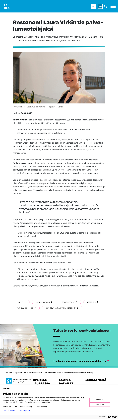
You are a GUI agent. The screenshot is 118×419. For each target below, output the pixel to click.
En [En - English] (100, 6)
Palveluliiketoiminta (26, 308)
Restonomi (92, 302)
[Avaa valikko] (114, 6)
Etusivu (9, 372)
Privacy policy (24, 411)
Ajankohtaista (20, 372)
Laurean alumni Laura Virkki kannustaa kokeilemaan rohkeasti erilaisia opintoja (61, 372)
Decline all (100, 405)
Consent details (9, 411)
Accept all (100, 400)
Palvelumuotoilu (44, 302)
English (7, 389)
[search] (106, 6)
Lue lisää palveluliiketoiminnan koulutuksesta (80, 360)
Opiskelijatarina (69, 302)
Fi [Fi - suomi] (93, 6)
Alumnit (21, 302)
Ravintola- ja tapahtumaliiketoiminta (62, 308)
